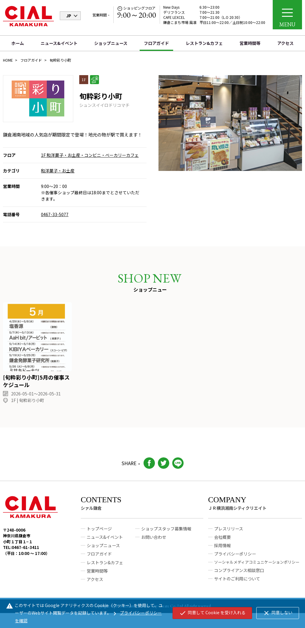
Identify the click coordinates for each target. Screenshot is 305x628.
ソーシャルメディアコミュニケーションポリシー (256, 567)
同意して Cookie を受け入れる (212, 613)
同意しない (277, 613)
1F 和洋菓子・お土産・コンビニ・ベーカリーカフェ (90, 155)
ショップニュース (110, 43)
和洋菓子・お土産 (57, 171)
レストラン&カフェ (204, 43)
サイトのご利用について (237, 584)
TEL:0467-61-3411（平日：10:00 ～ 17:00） (26, 556)
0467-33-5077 (54, 214)
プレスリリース (228, 534)
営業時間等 (250, 43)
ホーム (17, 43)
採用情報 (222, 551)
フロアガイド (156, 43)
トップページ (99, 534)
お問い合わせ (153, 543)
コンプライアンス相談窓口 (239, 576)
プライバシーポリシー (235, 559)
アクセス (285, 43)
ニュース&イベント (59, 43)
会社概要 (222, 543)
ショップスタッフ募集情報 (166, 534)
